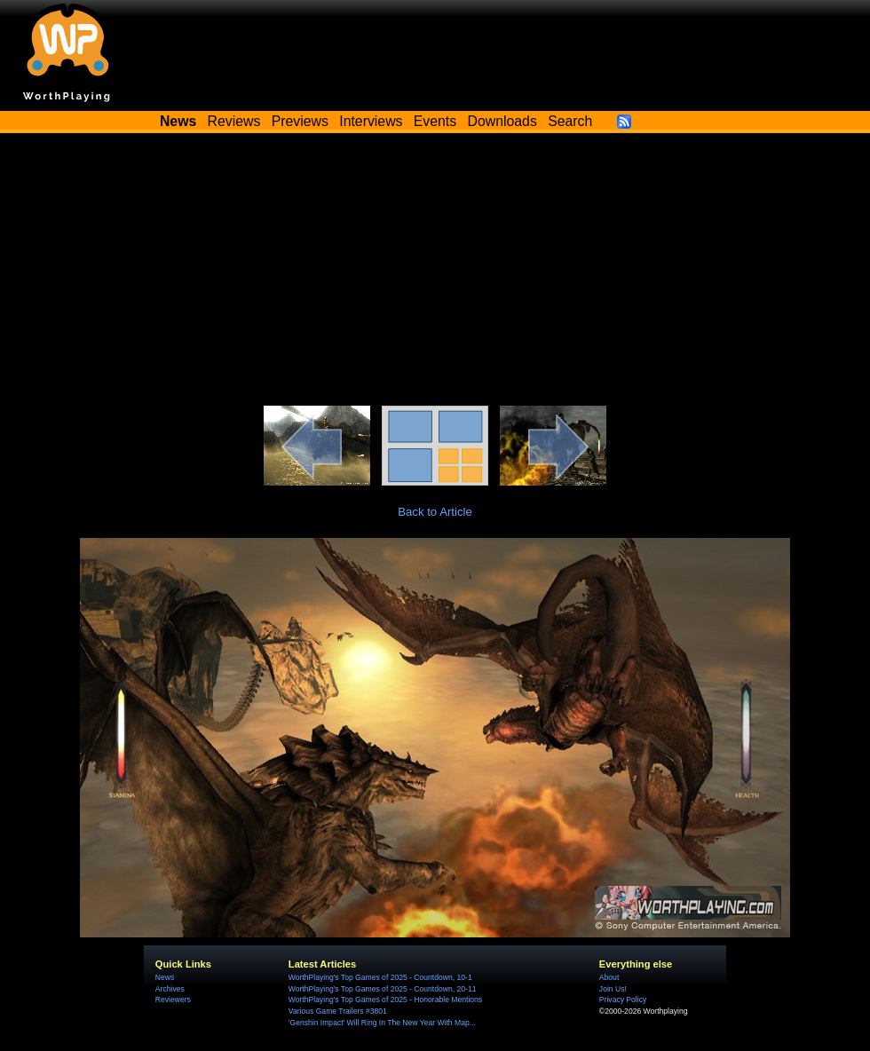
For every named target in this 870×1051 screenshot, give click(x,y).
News (164, 977)
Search (570, 121)
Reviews (234, 121)
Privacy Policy (622, 999)
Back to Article (435, 511)
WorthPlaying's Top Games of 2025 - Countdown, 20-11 (383, 988)
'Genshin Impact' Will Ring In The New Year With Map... (382, 1022)
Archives (170, 988)
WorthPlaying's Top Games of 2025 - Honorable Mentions (385, 999)
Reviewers (173, 999)
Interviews (370, 121)
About (609, 977)
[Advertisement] (435, 272)
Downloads (502, 121)
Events (435, 121)
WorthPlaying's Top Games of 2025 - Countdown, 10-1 (380, 977)
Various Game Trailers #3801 (338, 1011)
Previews (300, 121)
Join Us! (613, 988)
